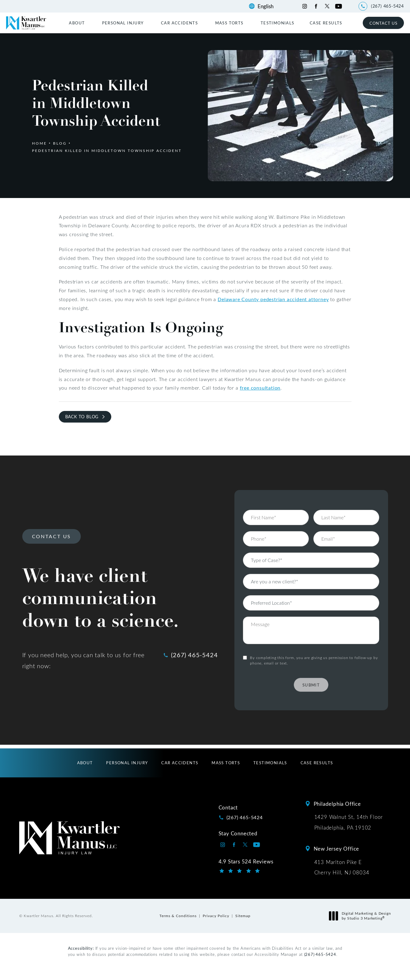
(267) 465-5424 (320, 954)
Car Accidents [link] (179, 22)
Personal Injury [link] (123, 22)
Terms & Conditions (178, 915)
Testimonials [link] (277, 22)
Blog (60, 143)
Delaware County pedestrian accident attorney (273, 299)
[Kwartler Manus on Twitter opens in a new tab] (327, 6)
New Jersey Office (336, 848)
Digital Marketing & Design (361, 915)
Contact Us (383, 23)
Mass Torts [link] (229, 22)
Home (39, 143)
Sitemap (243, 915)
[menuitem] (78, 22)
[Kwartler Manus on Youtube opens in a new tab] (338, 6)
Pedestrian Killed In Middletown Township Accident (107, 150)
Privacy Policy (216, 915)
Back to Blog (82, 417)
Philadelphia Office (337, 803)
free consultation (260, 387)
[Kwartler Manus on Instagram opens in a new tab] (305, 6)
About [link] (77, 22)
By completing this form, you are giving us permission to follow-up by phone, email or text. (314, 644)
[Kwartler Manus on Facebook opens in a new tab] (316, 6)
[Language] (268, 6)
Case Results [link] (326, 22)
